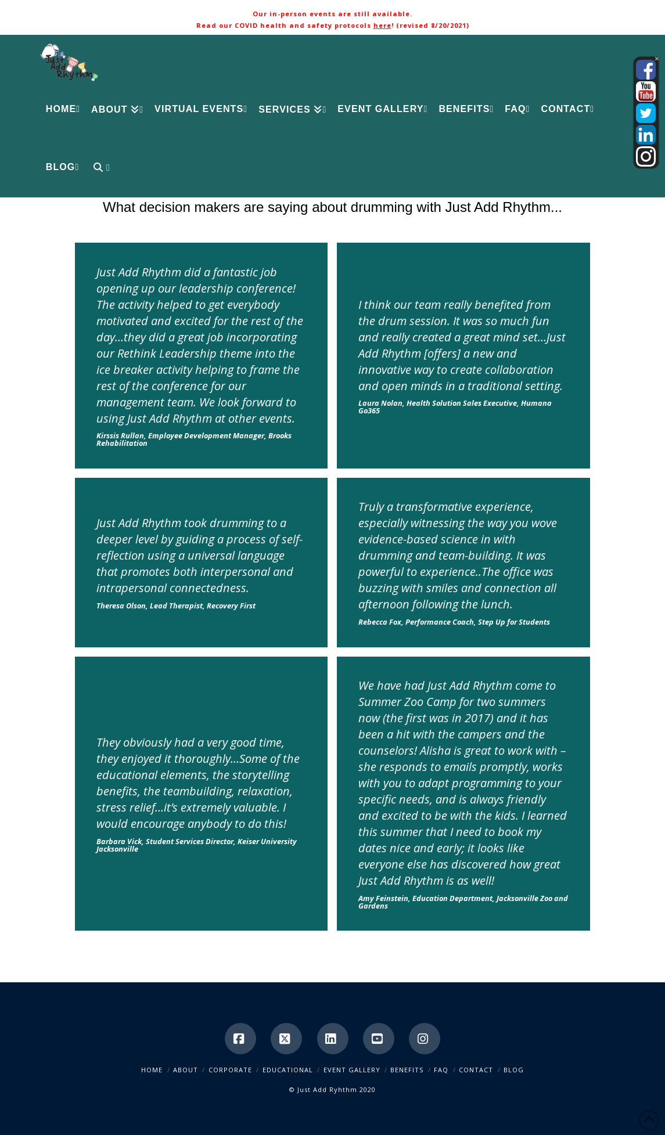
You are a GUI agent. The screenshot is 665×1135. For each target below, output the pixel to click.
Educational (288, 1069)
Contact (476, 1069)
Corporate (230, 1069)
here (382, 25)
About (185, 1069)
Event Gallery (351, 1069)
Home (152, 1069)
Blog (514, 1069)
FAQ (441, 1069)
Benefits (406, 1069)
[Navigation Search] (96, 168)
